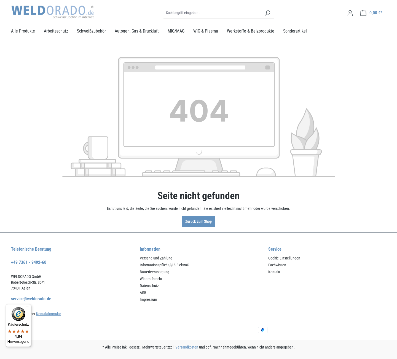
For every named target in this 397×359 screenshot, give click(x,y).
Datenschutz (149, 285)
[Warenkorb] (371, 12)
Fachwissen (277, 265)
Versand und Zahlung (156, 258)
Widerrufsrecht (151, 279)
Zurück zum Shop (198, 221)
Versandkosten (186, 347)
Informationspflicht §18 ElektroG (164, 265)
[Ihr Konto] (350, 12)
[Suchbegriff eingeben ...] (212, 12)
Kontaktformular (48, 314)
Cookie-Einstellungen (284, 258)
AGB (143, 292)
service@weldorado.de (31, 298)
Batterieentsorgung (154, 272)
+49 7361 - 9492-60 (28, 262)
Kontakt (274, 272)
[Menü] (28, 307)
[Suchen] (267, 12)
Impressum (148, 299)
